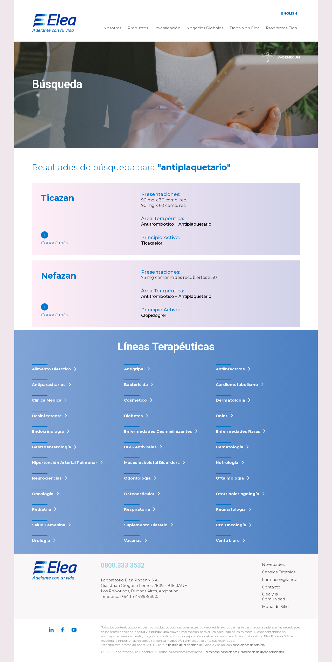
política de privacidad (184, 645)
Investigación (167, 27)
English (289, 13)
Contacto (271, 587)
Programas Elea (281, 27)
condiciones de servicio (250, 645)
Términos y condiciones (221, 652)
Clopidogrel (153, 315)
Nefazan (58, 276)
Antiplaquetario (194, 224)
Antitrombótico (157, 224)
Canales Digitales (278, 571)
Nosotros (112, 27)
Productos (138, 27)
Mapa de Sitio (275, 606)
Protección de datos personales (263, 652)
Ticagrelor (151, 243)
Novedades (273, 564)
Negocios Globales (204, 27)
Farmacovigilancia (280, 579)
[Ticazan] (91, 238)
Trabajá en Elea (245, 27)
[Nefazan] (91, 310)
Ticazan (57, 198)
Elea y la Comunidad (273, 597)
